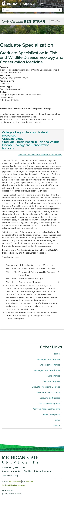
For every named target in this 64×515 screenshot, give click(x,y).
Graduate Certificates (50, 398)
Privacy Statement (43, 471)
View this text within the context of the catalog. (40, 155)
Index (58, 420)
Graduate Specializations (48, 393)
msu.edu (29, 481)
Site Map (28, 471)
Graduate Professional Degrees (46, 387)
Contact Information (11, 471)
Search (56, 426)
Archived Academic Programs (46, 409)
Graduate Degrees (51, 381)
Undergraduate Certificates (47, 370)
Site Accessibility (10, 476)
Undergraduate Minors (50, 365)
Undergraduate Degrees (48, 359)
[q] (32, 10)
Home (57, 354)
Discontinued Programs (49, 404)
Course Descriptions (51, 415)
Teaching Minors (52, 376)
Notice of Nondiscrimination (13, 485)
